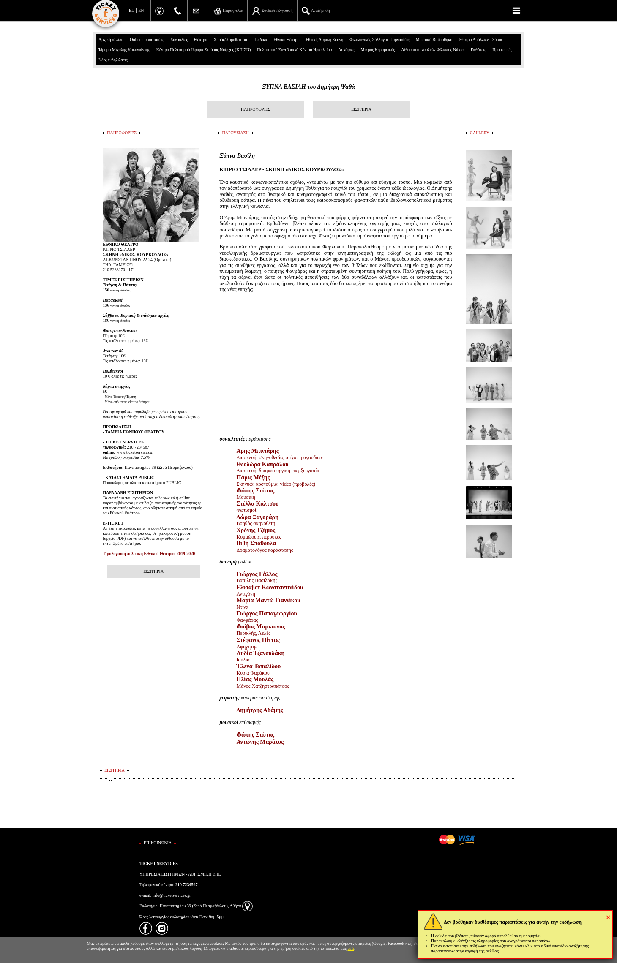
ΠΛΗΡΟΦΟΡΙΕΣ (255, 109)
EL (131, 10)
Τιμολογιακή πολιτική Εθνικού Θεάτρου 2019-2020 (149, 553)
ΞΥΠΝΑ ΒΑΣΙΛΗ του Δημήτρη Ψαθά (308, 87)
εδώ (351, 948)
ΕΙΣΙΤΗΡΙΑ (361, 109)
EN (141, 10)
